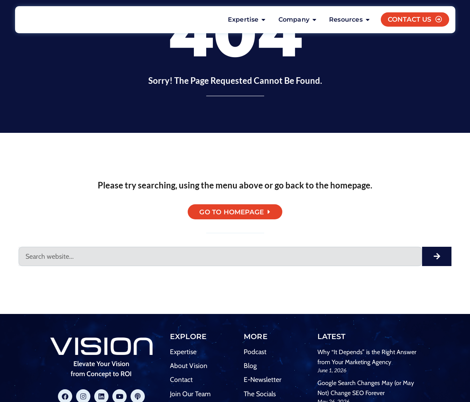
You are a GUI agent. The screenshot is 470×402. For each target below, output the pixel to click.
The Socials (260, 395)
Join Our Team (190, 395)
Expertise (183, 353)
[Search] (436, 258)
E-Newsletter (263, 381)
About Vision (188, 367)
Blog (250, 367)
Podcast (255, 353)
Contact (181, 381)
